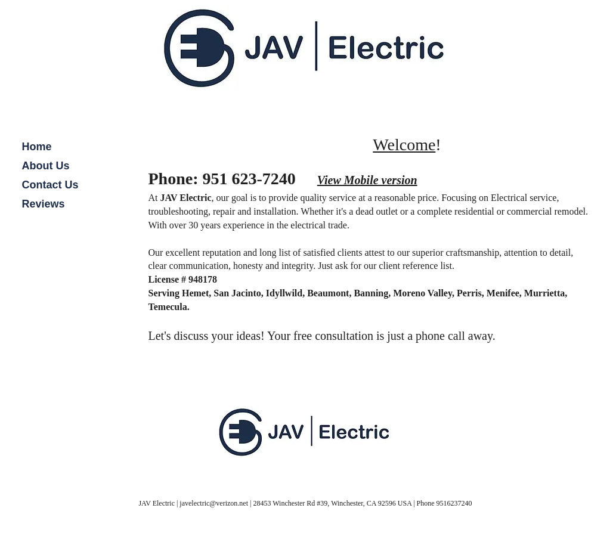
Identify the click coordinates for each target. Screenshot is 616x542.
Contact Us (50, 185)
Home (37, 147)
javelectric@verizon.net (213, 503)
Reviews (43, 204)
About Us (46, 166)
